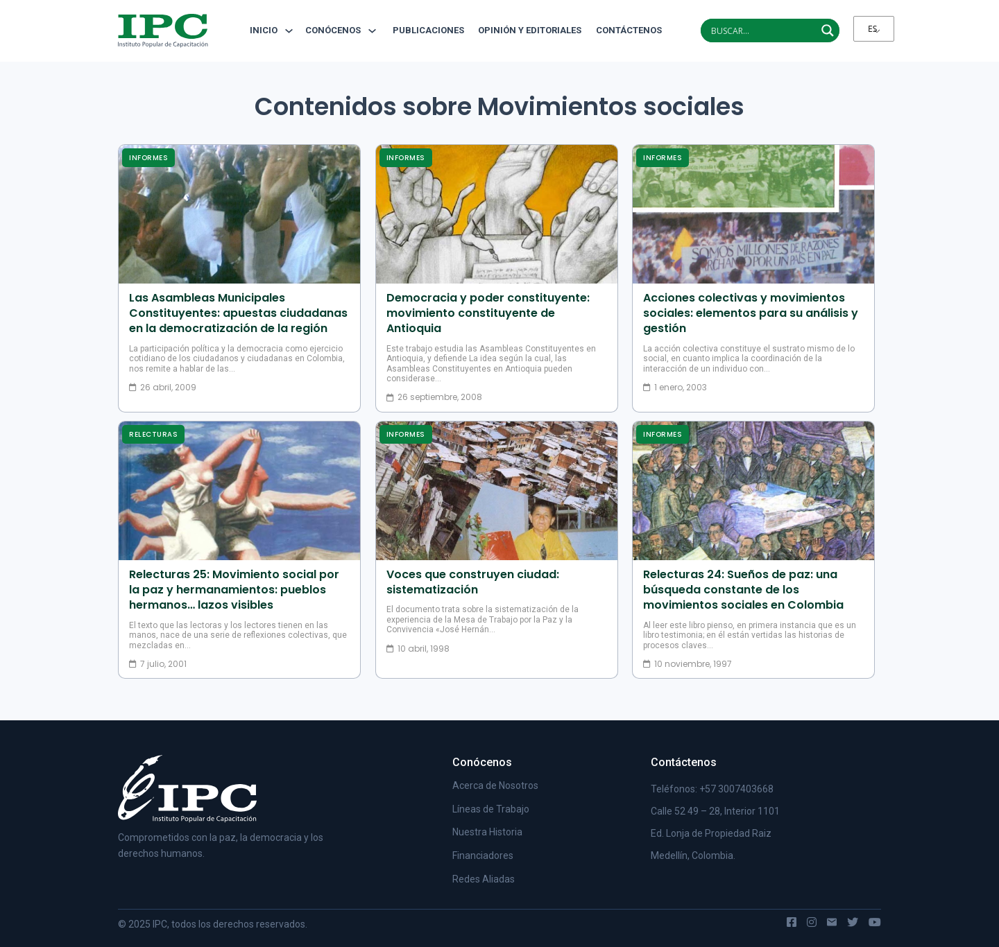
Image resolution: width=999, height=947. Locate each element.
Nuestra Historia (487, 831)
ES (872, 29)
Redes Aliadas (483, 879)
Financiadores (482, 855)
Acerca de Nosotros (495, 785)
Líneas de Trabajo (490, 809)
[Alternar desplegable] (288, 30)
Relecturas (153, 434)
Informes (148, 158)
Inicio (264, 30)
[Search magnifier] (827, 30)
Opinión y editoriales (529, 30)
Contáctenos (623, 30)
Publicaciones (428, 30)
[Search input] (761, 30)
